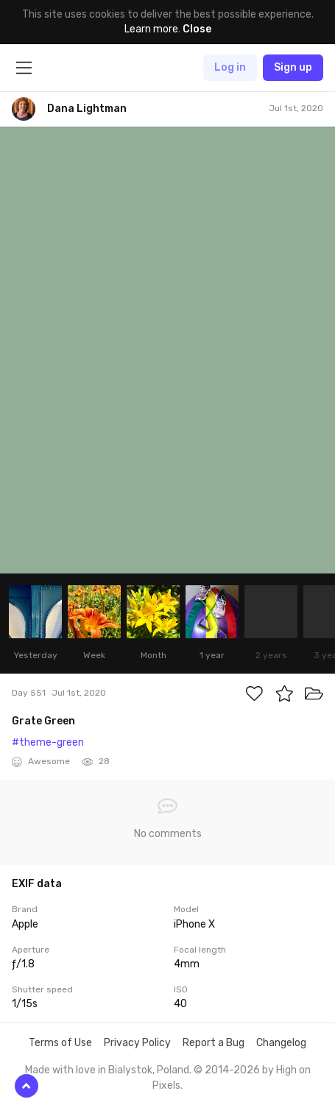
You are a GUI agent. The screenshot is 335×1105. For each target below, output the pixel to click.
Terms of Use (60, 1043)
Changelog (281, 1043)
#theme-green (48, 742)
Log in (230, 67)
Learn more (151, 29)
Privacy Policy (137, 1043)
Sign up (293, 67)
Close (197, 29)
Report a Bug (213, 1043)
